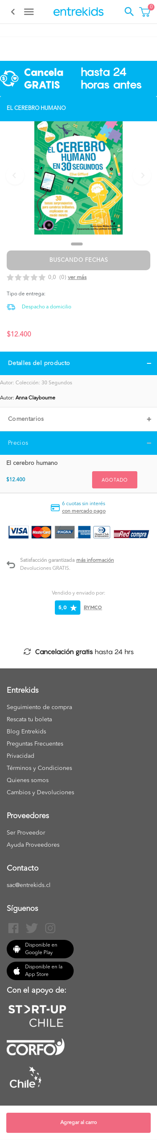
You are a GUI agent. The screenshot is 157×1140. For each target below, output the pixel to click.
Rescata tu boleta (29, 720)
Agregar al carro (78, 1122)
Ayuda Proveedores (33, 845)
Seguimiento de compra (39, 707)
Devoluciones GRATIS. (45, 568)
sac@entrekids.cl (29, 885)
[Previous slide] (15, 175)
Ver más (77, 277)
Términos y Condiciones (39, 768)
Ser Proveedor (26, 833)
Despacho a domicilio (46, 307)
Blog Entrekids (26, 732)
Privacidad (20, 756)
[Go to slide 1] (77, 244)
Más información (95, 560)
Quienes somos (28, 780)
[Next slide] (142, 175)
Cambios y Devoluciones (40, 793)
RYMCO (93, 607)
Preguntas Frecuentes (35, 744)
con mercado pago (84, 511)
